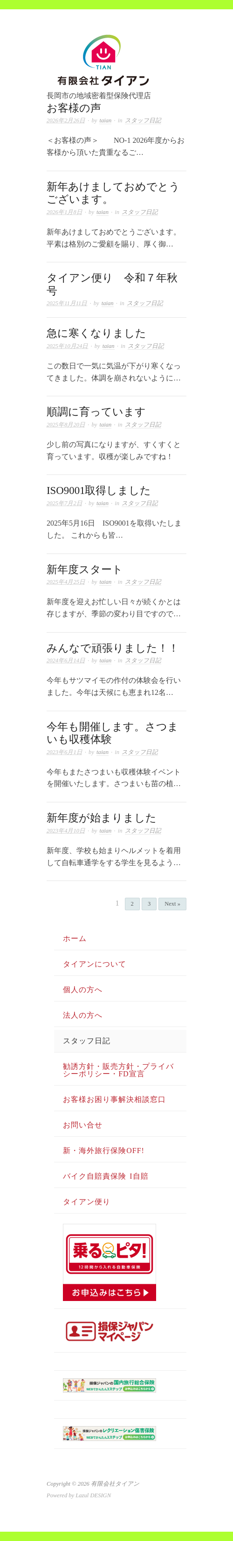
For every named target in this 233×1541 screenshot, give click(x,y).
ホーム (75, 938)
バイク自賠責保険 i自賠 (105, 1176)
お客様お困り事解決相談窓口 (114, 1099)
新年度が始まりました (102, 818)
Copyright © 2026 (69, 1484)
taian (105, 120)
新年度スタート (85, 569)
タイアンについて (94, 964)
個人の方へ (83, 990)
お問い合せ (83, 1125)
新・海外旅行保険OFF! (103, 1150)
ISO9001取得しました (99, 490)
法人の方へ (83, 1015)
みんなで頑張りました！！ (113, 648)
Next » (172, 904)
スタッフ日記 (143, 120)
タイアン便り (86, 1202)
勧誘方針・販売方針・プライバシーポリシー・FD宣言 (118, 1070)
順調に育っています (96, 412)
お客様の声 (74, 108)
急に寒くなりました (96, 333)
